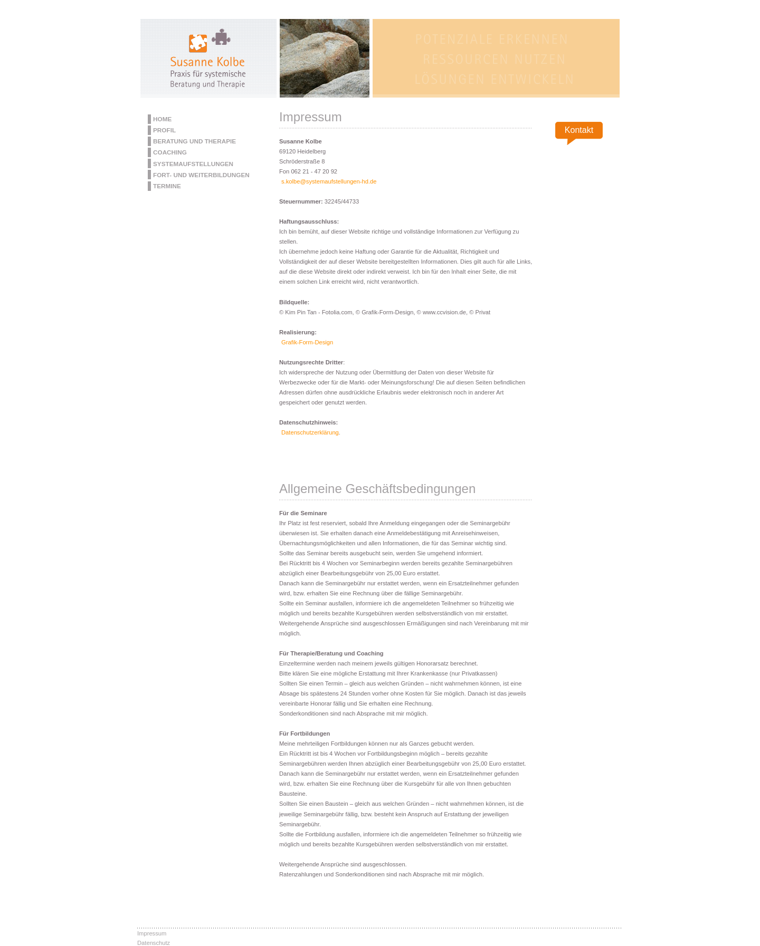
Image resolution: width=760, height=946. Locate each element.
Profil (164, 130)
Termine (167, 185)
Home (162, 118)
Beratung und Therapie (194, 141)
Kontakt (579, 130)
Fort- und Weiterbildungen (201, 174)
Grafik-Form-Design (307, 342)
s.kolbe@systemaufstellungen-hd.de (329, 181)
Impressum (151, 933)
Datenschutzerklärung (310, 432)
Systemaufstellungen (193, 163)
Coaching (170, 152)
